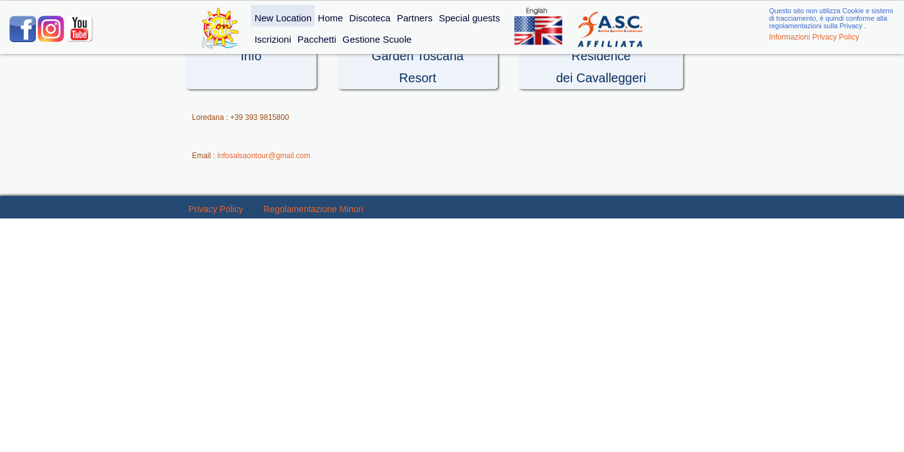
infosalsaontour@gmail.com (263, 155)
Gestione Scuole (376, 39)
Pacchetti (317, 39)
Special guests (469, 18)
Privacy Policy (215, 209)
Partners (415, 18)
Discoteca (369, 18)
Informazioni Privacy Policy (814, 37)
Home (330, 18)
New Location (282, 18)
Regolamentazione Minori (313, 209)
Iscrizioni (272, 39)
